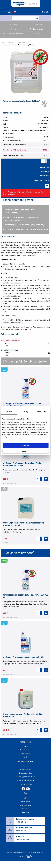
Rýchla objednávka (25, 753)
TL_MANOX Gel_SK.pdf (9, 350)
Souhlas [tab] (9, 412)
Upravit (25, 451)
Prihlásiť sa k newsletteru (25, 773)
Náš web (25, 766)
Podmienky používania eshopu (25, 777)
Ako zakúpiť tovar (25, 750)
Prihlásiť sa (25, 809)
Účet (25, 798)
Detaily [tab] (25, 412)
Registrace (25, 812)
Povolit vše (25, 445)
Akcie (36, 33)
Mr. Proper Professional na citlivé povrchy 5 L (23, 657)
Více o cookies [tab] (42, 412)
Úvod (2, 42)
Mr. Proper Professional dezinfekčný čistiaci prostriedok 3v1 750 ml (22, 404)
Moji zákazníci (25, 801)
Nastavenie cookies (25, 784)
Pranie (13, 29)
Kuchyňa (13, 24)
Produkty (10, 42)
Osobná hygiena (36, 29)
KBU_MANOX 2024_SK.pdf (10, 341)
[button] (25, 72)
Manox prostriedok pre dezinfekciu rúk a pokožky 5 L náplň (17, 45)
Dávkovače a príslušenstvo (13, 33)
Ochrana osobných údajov (25, 780)
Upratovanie (37, 24)
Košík (46, 12)
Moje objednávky (25, 805)
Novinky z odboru (25, 769)
